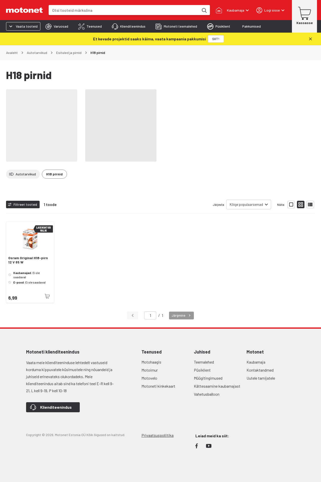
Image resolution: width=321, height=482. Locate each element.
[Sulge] (310, 39)
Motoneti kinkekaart (158, 386)
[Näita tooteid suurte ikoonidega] (291, 204)
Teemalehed (204, 362)
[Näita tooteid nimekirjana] (310, 204)
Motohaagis (151, 362)
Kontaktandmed (260, 370)
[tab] (56, 26)
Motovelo (149, 378)
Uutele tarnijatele (261, 378)
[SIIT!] (216, 39)
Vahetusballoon (206, 394)
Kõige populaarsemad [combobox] (246, 204)
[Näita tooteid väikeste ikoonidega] (300, 204)
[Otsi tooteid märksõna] (204, 10)
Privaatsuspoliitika (157, 435)
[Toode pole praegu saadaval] (47, 296)
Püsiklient (202, 370)
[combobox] (124, 10)
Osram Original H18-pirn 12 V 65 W (28, 260)
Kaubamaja (256, 362)
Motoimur (149, 370)
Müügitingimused (208, 378)
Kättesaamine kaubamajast (217, 386)
